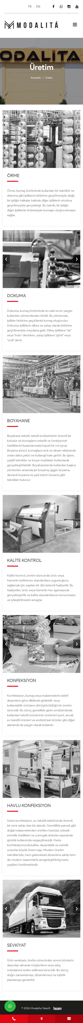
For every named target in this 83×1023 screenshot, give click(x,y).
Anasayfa (36, 77)
